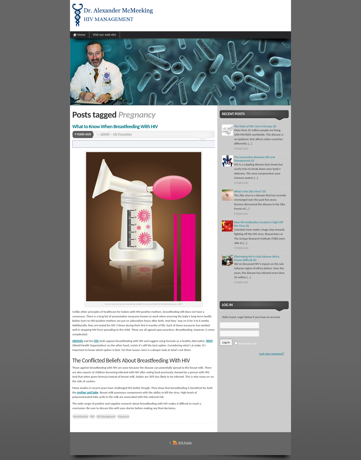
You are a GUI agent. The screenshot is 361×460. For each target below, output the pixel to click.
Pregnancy (123, 416)
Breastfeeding (80, 416)
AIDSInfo (77, 341)
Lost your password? (271, 353)
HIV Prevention (122, 134)
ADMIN (104, 134)
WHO (209, 341)
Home (81, 35)
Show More (254, 291)
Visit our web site (104, 35)
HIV (92, 416)
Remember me (245, 343)
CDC (96, 341)
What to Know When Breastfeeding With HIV (115, 126)
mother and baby (88, 392)
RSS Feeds (185, 443)
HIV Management (106, 416)
